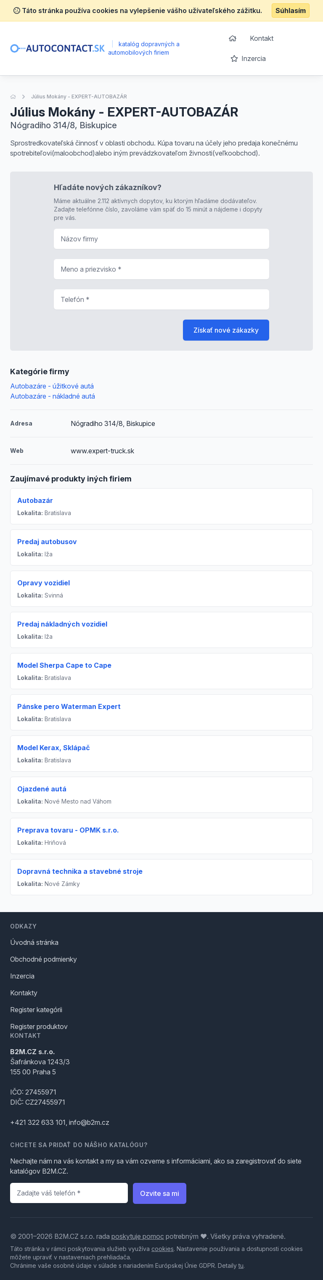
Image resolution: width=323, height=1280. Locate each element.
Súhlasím (290, 10)
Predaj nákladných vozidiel (62, 624)
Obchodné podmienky (43, 959)
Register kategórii (36, 1009)
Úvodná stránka (34, 942)
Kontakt (261, 38)
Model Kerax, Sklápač (53, 747)
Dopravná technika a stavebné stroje (80, 871)
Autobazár (35, 500)
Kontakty (23, 993)
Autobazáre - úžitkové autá (52, 386)
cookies (162, 1248)
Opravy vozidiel (43, 583)
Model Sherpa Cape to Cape (64, 665)
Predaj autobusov (47, 541)
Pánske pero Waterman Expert (69, 706)
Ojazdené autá (41, 789)
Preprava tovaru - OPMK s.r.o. (68, 830)
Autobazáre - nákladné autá (52, 396)
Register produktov (39, 1026)
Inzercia (248, 58)
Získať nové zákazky (226, 330)
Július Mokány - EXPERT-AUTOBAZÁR (79, 96)
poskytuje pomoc (137, 1236)
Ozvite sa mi (159, 1193)
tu (241, 1265)
